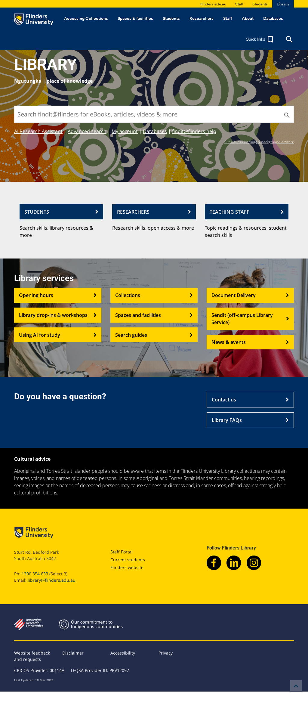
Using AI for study (58, 334)
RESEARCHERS (154, 211)
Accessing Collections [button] (86, 18)
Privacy (166, 653)
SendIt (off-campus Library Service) (250, 319)
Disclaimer (73, 653)
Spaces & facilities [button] (135, 18)
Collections (154, 295)
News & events (250, 342)
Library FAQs (250, 420)
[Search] (286, 115)
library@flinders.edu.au (51, 580)
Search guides (154, 334)
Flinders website (126, 567)
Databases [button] (273, 18)
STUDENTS (61, 211)
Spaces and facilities (154, 315)
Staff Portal (121, 552)
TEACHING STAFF (247, 211)
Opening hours (58, 295)
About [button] (248, 18)
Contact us (250, 399)
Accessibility (122, 653)
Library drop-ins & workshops (58, 315)
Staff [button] (227, 18)
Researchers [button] (201, 18)
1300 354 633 (35, 574)
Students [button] (171, 18)
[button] (260, 39)
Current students (127, 559)
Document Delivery (250, 295)
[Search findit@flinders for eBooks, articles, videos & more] (154, 114)
